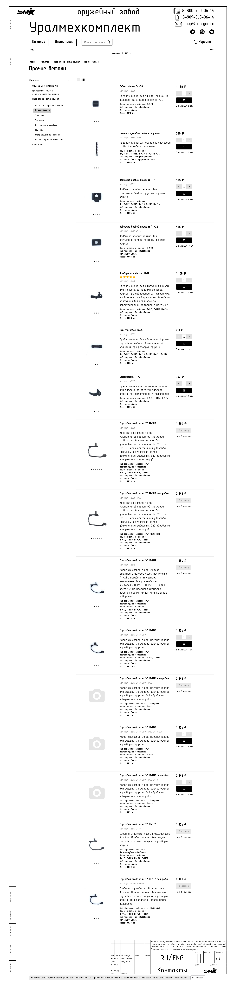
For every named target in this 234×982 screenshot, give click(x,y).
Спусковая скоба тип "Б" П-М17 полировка (144, 493)
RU (164, 958)
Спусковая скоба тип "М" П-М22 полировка (144, 775)
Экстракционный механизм (47, 135)
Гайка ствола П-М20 (131, 86)
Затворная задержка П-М (134, 273)
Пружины (38, 130)
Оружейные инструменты (45, 86)
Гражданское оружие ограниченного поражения (45, 92)
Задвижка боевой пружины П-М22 (138, 227)
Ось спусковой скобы (131, 330)
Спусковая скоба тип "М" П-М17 (137, 560)
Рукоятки (39, 120)
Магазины (39, 115)
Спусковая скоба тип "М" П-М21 (137, 630)
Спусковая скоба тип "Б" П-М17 (137, 423)
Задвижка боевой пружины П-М (137, 180)
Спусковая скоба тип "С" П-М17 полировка (143, 879)
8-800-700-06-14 (198, 11)
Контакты (172, 971)
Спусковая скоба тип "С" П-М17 (137, 824)
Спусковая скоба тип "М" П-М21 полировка (144, 678)
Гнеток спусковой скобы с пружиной (140, 133)
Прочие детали (42, 110)
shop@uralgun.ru (198, 24)
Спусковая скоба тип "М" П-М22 (137, 727)
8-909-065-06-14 (198, 17)
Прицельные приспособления (48, 106)
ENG (178, 958)
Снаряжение (38, 145)
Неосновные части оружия (45, 99)
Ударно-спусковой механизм (48, 140)
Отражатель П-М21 (130, 377)
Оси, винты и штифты (45, 125)
